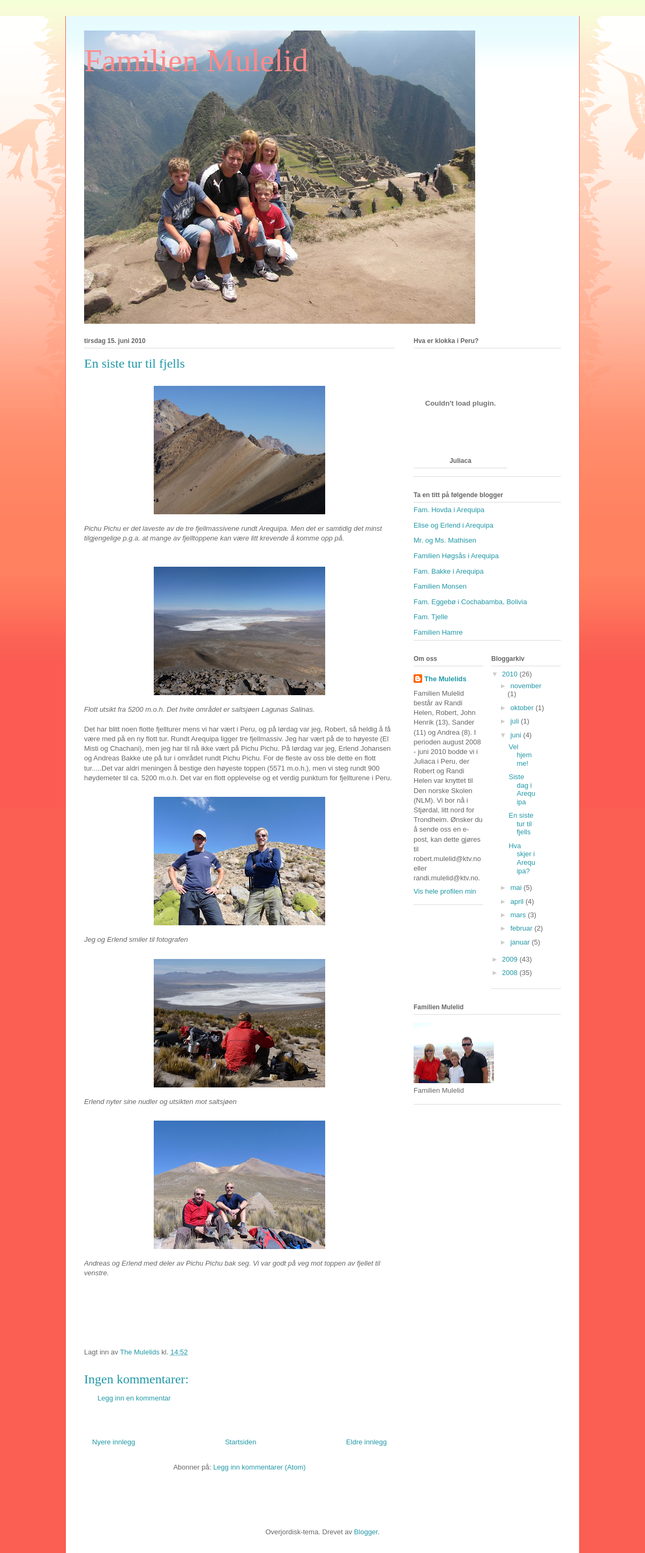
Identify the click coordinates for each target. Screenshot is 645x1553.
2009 (511, 959)
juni (517, 735)
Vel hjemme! (519, 755)
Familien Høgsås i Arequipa (456, 556)
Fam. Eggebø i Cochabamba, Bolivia (470, 602)
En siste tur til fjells (520, 823)
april (518, 901)
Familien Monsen (440, 586)
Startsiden (241, 1442)
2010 (511, 674)
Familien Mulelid (196, 60)
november (526, 686)
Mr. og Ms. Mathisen (445, 540)
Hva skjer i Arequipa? (521, 858)
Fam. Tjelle (431, 617)
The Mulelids (445, 679)
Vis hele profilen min (445, 891)
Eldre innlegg (366, 1442)
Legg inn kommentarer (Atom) (259, 1467)
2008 (511, 973)
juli (516, 721)
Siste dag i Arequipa (521, 789)
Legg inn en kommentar (134, 1398)
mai (517, 888)
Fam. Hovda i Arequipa (449, 510)
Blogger (366, 1532)
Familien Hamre (438, 632)
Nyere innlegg (113, 1442)
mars (519, 915)
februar (523, 928)
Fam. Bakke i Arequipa (449, 571)
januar (521, 942)
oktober (523, 708)
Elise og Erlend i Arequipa (453, 525)
